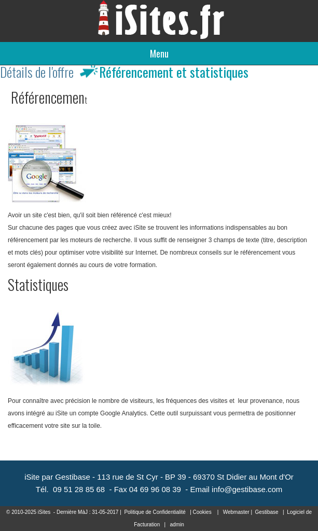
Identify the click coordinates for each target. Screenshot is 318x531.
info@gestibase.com (247, 489)
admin (177, 524)
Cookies (202, 512)
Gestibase (267, 512)
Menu (159, 53)
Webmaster (236, 512)
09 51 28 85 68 (79, 489)
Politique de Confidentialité (154, 512)
